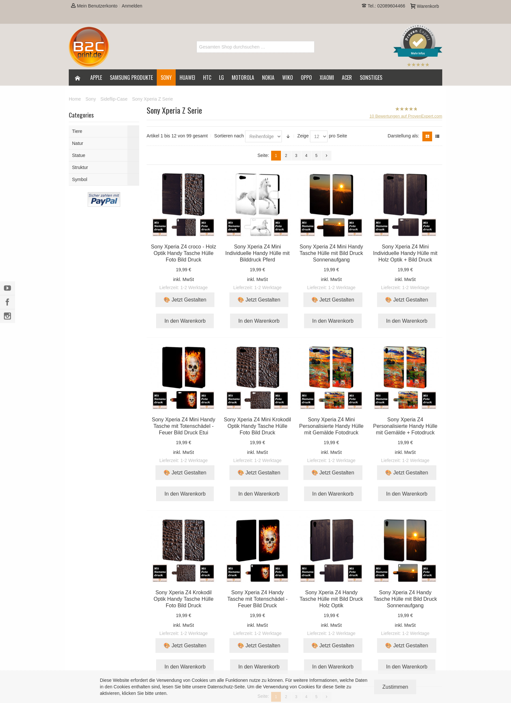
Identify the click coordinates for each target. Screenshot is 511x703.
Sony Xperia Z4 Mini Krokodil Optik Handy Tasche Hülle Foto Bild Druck (257, 426)
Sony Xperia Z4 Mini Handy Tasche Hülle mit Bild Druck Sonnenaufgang (331, 253)
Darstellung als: (403, 135)
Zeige (303, 135)
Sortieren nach (229, 135)
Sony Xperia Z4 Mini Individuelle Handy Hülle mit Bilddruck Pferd (257, 253)
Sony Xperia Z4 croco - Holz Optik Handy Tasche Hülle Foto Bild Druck (183, 253)
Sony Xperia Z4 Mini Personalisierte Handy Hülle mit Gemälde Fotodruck (331, 426)
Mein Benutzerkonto (94, 5)
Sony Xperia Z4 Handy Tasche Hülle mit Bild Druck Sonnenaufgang (405, 599)
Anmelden (132, 5)
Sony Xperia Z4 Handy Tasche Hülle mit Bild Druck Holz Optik (331, 599)
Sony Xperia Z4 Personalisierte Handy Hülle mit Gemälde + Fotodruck (405, 426)
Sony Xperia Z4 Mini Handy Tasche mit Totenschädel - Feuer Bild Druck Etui (183, 426)
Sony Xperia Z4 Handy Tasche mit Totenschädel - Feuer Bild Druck (257, 599)
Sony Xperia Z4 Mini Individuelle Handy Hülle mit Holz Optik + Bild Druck (405, 253)
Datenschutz (220, 686)
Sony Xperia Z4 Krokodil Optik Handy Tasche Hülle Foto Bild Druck (183, 599)
